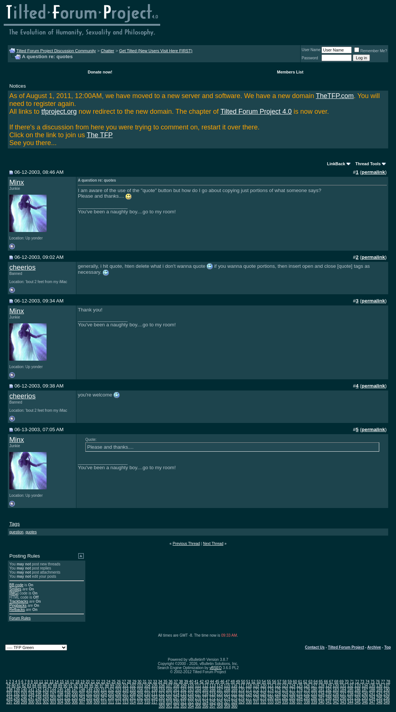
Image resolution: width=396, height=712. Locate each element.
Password (310, 58)
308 (89, 702)
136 (379, 686)
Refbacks (17, 610)
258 (111, 698)
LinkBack (336, 163)
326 (220, 702)
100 (118, 686)
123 (285, 686)
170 (241, 690)
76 (378, 682)
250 (53, 698)
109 (183, 686)
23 (103, 682)
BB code (16, 585)
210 (147, 694)
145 (60, 690)
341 (329, 702)
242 (379, 694)
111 (198, 686)
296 (386, 698)
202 (89, 694)
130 (336, 686)
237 (343, 694)
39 (186, 682)
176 (285, 690)
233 (314, 694)
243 (386, 694)
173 (263, 690)
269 (191, 698)
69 (341, 682)
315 (140, 702)
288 (329, 698)
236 (336, 694)
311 (111, 702)
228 (278, 694)
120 (263, 686)
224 (248, 694)
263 (147, 698)
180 (314, 690)
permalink (373, 172)
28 (129, 682)
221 (227, 694)
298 (16, 702)
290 (343, 698)
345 (357, 702)
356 (205, 706)
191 (9, 694)
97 (101, 686)
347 (372, 702)
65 (321, 682)
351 (169, 706)
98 (107, 686)
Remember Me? (370, 51)
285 (307, 698)
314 (133, 702)
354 (191, 706)
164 (198, 690)
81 (19, 686)
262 (140, 698)
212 (162, 694)
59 (290, 682)
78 (388, 682)
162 (183, 690)
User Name (311, 50)
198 (60, 694)
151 (104, 690)
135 (372, 686)
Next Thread (213, 544)
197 (53, 694)
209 (140, 694)
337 (300, 702)
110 (191, 686)
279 (263, 698)
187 (365, 690)
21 (93, 682)
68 (336, 682)
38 (181, 682)
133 (357, 686)
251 (60, 698)
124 (292, 686)
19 (82, 682)
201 (82, 694)
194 (31, 694)
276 (241, 698)
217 (198, 694)
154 (125, 690)
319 (169, 702)
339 (314, 702)
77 (383, 682)
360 (234, 706)
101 (125, 686)
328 (234, 702)
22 (98, 682)
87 (50, 686)
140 (24, 690)
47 (227, 682)
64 (316, 682)
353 (183, 706)
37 (176, 682)
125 (300, 686)
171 (248, 690)
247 (31, 698)
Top (387, 647)
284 (300, 698)
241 (372, 694)
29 (134, 682)
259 (118, 698)
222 (234, 694)
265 (162, 698)
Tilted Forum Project (346, 647)
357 (212, 706)
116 (234, 686)
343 (343, 702)
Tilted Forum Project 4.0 (256, 111)
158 (154, 690)
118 (248, 686)
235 (329, 694)
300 (31, 702)
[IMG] (13, 593)
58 (284, 682)
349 (386, 702)
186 (357, 690)
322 (191, 702)
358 (220, 706)
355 (198, 706)
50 (243, 682)
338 (307, 702)
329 (241, 702)
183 (336, 690)
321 (183, 702)
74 (367, 682)
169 (234, 690)
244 (9, 698)
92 (76, 686)
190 (386, 690)
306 (75, 702)
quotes (31, 532)
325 (212, 702)
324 (205, 702)
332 (263, 702)
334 (278, 702)
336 (292, 702)
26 (119, 682)
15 (62, 682)
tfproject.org (59, 111)
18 (77, 682)
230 (292, 694)
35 (165, 682)
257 (104, 698)
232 (307, 694)
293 (365, 698)
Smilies (15, 589)
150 (97, 690)
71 (352, 682)
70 (347, 682)
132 (350, 686)
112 (205, 686)
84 (34, 686)
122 (278, 686)
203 (97, 694)
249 (45, 698)
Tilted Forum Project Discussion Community (56, 50)
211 (154, 694)
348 (379, 702)
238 (350, 694)
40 (191, 682)
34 (160, 682)
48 (233, 682)
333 (270, 702)
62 (305, 682)
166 (212, 690)
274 (227, 698)
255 (89, 698)
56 (274, 682)
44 (212, 682)
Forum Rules (20, 618)
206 (118, 694)
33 (155, 682)
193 (24, 694)
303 (53, 702)
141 (31, 690)
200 (75, 694)
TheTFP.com (335, 96)
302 (45, 702)
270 (198, 698)
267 (176, 698)
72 (357, 682)
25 (113, 682)
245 (16, 698)
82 (24, 686)
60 (295, 682)
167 (220, 690)
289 (336, 698)
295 (379, 698)
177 (292, 690)
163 (191, 690)
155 (133, 690)
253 (75, 698)
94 (86, 686)
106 (162, 686)
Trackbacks (18, 601)
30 (139, 682)
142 (38, 690)
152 (111, 690)
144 (53, 690)
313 (125, 702)
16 (67, 682)
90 (65, 686)
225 (256, 694)
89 (60, 686)
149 (89, 690)
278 (256, 698)
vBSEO (215, 668)
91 (71, 686)
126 (307, 686)
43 (207, 682)
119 (256, 686)
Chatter (107, 50)
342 (336, 702)
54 (264, 682)
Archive (374, 647)
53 (259, 682)
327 (227, 702)
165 (205, 690)
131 (343, 686)
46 (222, 682)
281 (278, 698)
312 (118, 702)
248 (38, 698)
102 (133, 686)
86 (44, 686)
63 (310, 682)
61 (300, 682)
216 (191, 694)
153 (118, 690)
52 (253, 682)
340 (321, 702)
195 (38, 694)
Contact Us (315, 647)
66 (326, 682)
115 (227, 686)
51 (248, 682)
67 (331, 682)
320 (176, 702)
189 (379, 690)
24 (108, 682)
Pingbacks (17, 605)
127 (314, 686)
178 (300, 690)
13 (51, 682)
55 (269, 682)
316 (147, 702)
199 (67, 694)
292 (357, 698)
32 (150, 682)
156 (140, 690)
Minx (16, 182)
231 (300, 694)
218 (205, 694)
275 (234, 698)
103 (140, 686)
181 (321, 690)
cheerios (22, 267)
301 (38, 702)
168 (227, 690)
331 (256, 702)
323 (198, 702)
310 (104, 702)
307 (82, 702)
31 (145, 682)
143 (45, 690)
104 (147, 686)
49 (238, 682)
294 (372, 698)
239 (357, 694)
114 (220, 686)
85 (39, 686)
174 (270, 690)
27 (124, 682)
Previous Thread (186, 544)
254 (82, 698)
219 (212, 694)
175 (278, 690)
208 (133, 694)
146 (67, 690)
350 (162, 706)
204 (104, 694)
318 (162, 702)
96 (96, 686)
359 (227, 706)
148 (82, 690)
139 (16, 690)
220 (220, 694)
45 (217, 682)
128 (321, 686)
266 (169, 698)
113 (212, 686)
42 (202, 682)
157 (147, 690)
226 (263, 694)
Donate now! (100, 72)
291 (350, 698)
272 (212, 698)
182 (329, 690)
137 (386, 686)
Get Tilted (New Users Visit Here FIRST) (156, 50)
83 (29, 686)
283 (292, 698)
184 (343, 690)
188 (372, 690)
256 (97, 698)
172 (256, 690)
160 (169, 690)
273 (220, 698)
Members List (290, 72)
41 (196, 682)
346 (365, 702)
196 (45, 694)
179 (307, 690)
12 (46, 682)
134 (365, 686)
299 (24, 702)
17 (72, 682)
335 (285, 702)
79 (8, 686)
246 (24, 698)
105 (154, 686)
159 (162, 690)
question (16, 532)
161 (176, 690)
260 (125, 698)
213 (169, 694)
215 (183, 694)
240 (365, 694)
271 (205, 698)
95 (91, 686)
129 (329, 686)
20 (88, 682)
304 (60, 702)
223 (241, 694)
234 (321, 694)
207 (125, 694)
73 (362, 682)
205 (111, 694)
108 (176, 686)
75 (373, 682)
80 (14, 686)
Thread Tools (368, 163)
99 (112, 686)
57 (279, 682)
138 (9, 690)
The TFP (100, 135)
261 (133, 698)
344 (350, 702)
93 (81, 686)
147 (75, 690)
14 (56, 682)
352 (176, 706)
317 (154, 702)
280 (270, 698)
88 (55, 686)
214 (176, 694)
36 (170, 682)
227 (270, 694)
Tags (14, 524)
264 (154, 698)
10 (36, 682)
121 (270, 686)
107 (169, 686)
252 (67, 698)
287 (321, 698)
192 (16, 694)
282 (285, 698)
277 (248, 698)
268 (183, 698)
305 (67, 702)
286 (314, 698)
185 (350, 690)
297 (9, 702)
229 (285, 694)
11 (41, 682)
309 (97, 702)
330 (248, 702)
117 (241, 686)
